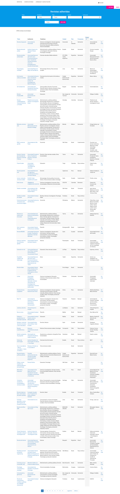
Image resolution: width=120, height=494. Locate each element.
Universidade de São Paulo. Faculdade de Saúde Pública (33, 190)
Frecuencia (47, 19)
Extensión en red (21, 249)
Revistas (19, 2)
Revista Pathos (31, 362)
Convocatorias (28, 2)
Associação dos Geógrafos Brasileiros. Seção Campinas (33, 336)
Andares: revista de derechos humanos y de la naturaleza (21, 324)
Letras (18, 276)
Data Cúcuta (20, 182)
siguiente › (69, 490)
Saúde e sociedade (21, 188)
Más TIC (19, 299)
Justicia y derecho (21, 307)
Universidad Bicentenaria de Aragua (31, 96)
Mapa (117, 7)
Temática (39, 15)
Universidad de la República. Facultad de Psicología (33, 469)
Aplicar (63, 22)
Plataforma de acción (33, 100)
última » (76, 490)
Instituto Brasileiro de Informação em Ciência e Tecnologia (33, 342)
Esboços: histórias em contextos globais (21, 242)
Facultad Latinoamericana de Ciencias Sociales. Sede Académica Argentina (32, 356)
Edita (91, 39)
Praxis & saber (20, 163)
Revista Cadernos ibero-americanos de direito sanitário (21, 394)
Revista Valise (20, 267)
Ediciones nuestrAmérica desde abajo (33, 330)
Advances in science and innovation (20, 215)
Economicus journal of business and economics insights (21, 202)
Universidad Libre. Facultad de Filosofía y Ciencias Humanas (33, 88)
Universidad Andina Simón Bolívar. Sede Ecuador (32, 324)
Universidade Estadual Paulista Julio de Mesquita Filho (33, 318)
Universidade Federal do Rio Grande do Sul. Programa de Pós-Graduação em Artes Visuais (33, 270)
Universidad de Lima (32, 399)
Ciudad (69, 15)
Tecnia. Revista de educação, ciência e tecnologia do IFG (21, 433)
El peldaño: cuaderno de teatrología (20, 258)
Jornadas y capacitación (43, 2)
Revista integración (21, 42)
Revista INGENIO (21, 231)
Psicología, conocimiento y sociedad (20, 469)
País (53, 15)
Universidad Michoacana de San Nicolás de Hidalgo (32, 126)
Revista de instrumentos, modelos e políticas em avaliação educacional (21, 482)
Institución (85, 15)
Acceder (100, 2)
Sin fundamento (21, 86)
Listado (111, 7)
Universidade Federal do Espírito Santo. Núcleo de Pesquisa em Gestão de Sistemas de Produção (33, 454)
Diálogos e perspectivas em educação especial (21, 318)
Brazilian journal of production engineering (21, 452)
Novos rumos (20, 312)
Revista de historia (21, 440)
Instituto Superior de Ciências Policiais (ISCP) (32, 51)
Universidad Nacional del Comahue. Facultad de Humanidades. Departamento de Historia (33, 443)
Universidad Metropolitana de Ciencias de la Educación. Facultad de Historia (33, 383)
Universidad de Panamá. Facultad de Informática (33, 300)
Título (23, 15)
